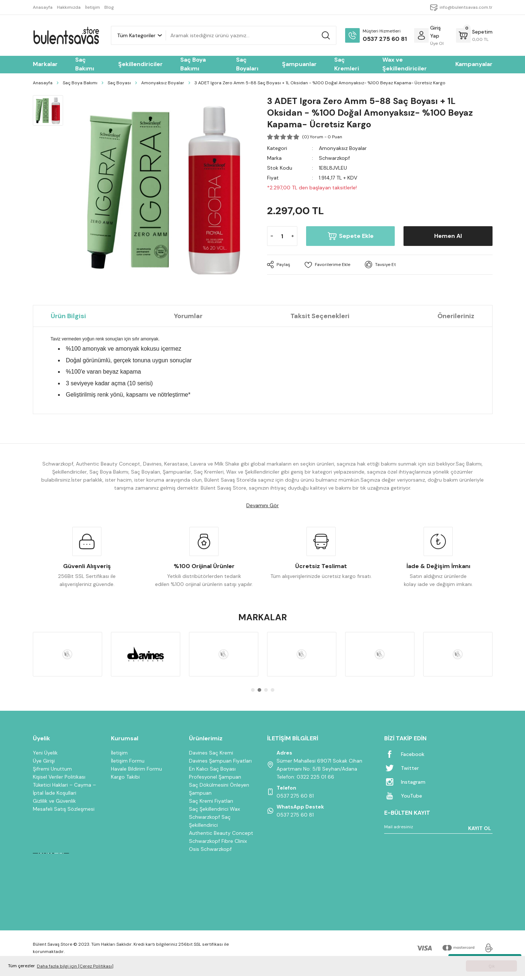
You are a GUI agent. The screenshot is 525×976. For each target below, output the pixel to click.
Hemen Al (448, 236)
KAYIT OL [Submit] (479, 828)
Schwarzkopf (334, 158)
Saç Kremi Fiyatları (211, 801)
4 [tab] (272, 690)
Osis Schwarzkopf (210, 849)
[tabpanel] (67, 654)
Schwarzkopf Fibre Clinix (218, 841)
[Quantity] (282, 236)
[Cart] (474, 35)
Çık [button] (492, 966)
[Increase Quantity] (292, 236)
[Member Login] (421, 35)
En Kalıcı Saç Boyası (212, 768)
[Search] (251, 35)
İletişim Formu (127, 760)
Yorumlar (188, 316)
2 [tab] (259, 690)
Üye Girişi (44, 760)
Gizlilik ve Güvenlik (54, 801)
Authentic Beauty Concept (221, 833)
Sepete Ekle (350, 236)
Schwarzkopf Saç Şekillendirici (210, 821)
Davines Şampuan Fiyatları (220, 760)
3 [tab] (266, 690)
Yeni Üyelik (45, 752)
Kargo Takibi (125, 777)
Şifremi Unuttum (52, 768)
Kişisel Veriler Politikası (59, 777)
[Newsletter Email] (438, 828)
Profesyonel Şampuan (215, 777)
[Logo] (66, 35)
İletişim (119, 752)
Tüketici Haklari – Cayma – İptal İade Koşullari (64, 789)
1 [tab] (253, 690)
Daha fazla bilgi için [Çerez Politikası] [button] (75, 966)
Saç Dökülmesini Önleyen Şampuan (219, 789)
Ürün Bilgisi (68, 316)
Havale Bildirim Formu (136, 768)
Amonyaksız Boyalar (343, 148)
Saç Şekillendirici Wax (214, 809)
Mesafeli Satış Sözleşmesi (63, 809)
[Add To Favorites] (327, 265)
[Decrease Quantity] (271, 236)
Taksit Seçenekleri (320, 316)
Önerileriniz (455, 316)
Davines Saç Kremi (211, 752)
